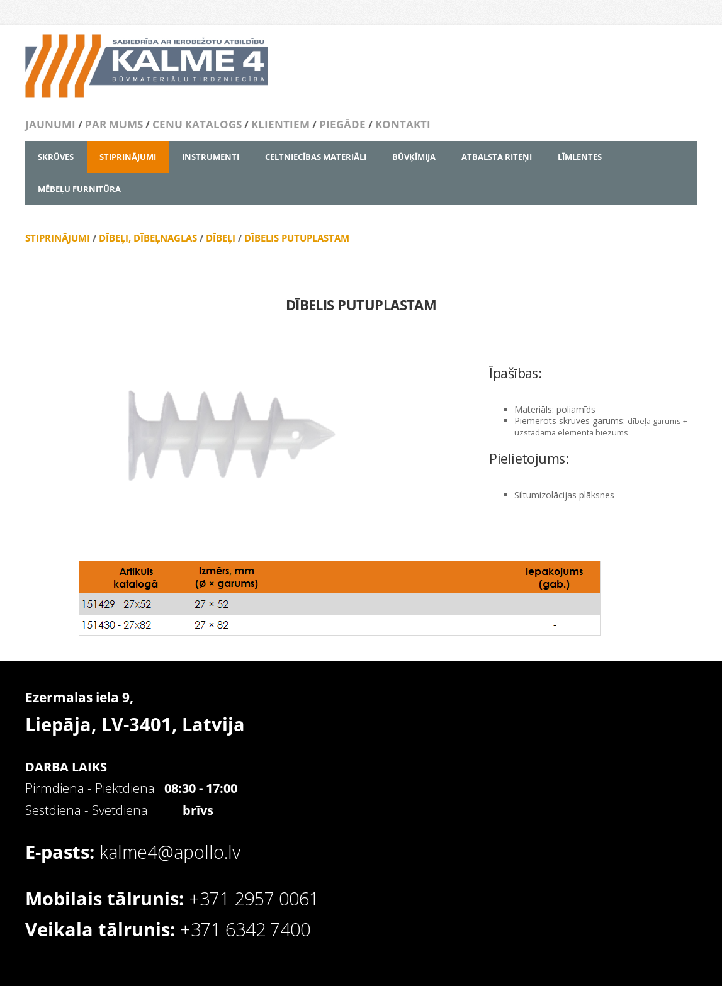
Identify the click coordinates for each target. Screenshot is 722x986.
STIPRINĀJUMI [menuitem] (127, 156)
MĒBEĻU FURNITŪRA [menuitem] (79, 188)
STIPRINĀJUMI (57, 238)
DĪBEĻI (220, 238)
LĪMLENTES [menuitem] (580, 156)
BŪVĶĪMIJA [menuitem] (414, 156)
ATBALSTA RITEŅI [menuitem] (496, 156)
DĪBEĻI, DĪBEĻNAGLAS (148, 238)
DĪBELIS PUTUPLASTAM (296, 238)
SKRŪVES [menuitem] (56, 156)
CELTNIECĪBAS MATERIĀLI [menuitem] (315, 156)
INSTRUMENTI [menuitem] (210, 156)
